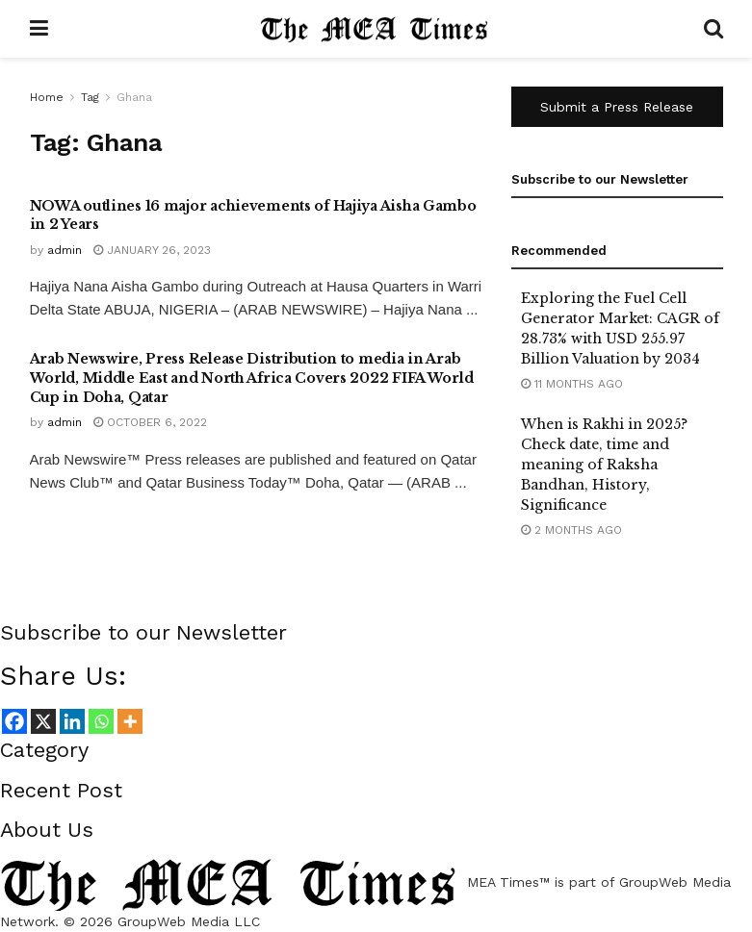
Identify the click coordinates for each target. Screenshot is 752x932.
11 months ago (572, 383)
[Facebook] (14, 721)
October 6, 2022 (150, 422)
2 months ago (571, 530)
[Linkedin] (72, 721)
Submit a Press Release (616, 106)
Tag (90, 97)
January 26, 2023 (152, 250)
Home (47, 97)
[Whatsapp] (101, 721)
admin (64, 250)
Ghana (134, 97)
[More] (130, 721)
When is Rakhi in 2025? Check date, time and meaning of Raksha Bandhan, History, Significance (604, 465)
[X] (43, 721)
